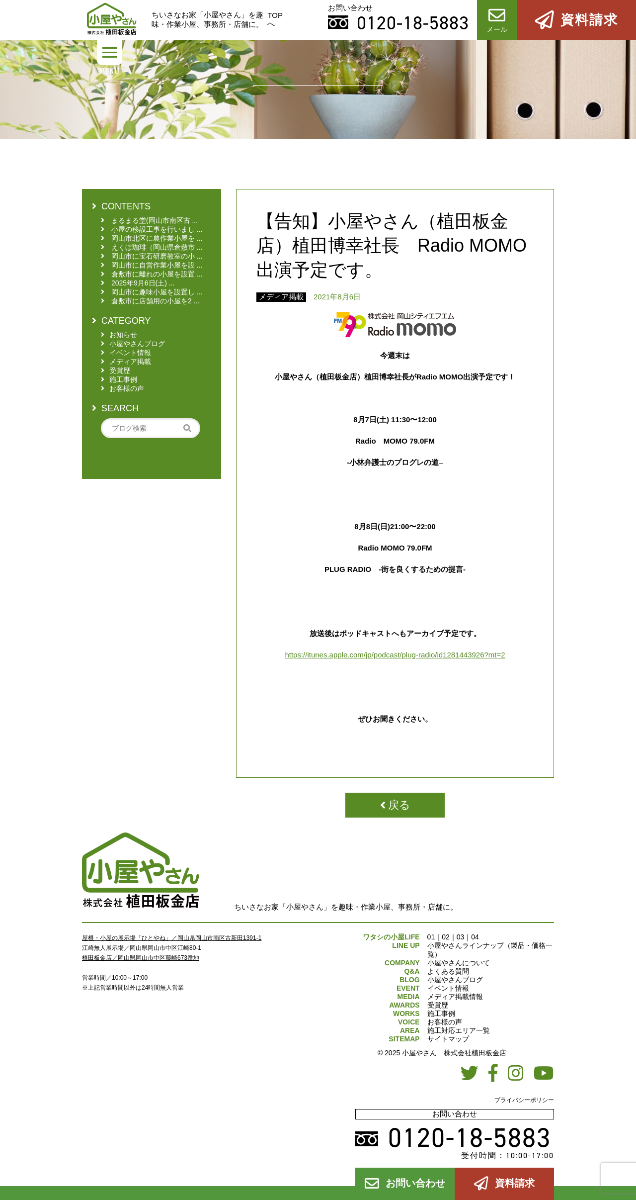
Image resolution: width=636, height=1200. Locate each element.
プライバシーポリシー (524, 1100)
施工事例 (441, 1013)
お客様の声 (444, 1022)
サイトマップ (448, 1039)
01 (431, 937)
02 (446, 937)
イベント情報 (448, 988)
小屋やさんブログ (455, 980)
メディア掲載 (281, 296)
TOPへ (275, 19)
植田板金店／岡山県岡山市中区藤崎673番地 (140, 957)
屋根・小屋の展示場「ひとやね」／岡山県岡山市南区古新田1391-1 (171, 937)
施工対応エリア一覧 (458, 1030)
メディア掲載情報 (455, 997)
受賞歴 (437, 1005)
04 (475, 937)
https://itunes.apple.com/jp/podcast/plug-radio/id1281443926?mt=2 (395, 654)
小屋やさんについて (458, 963)
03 (461, 937)
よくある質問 (448, 971)
